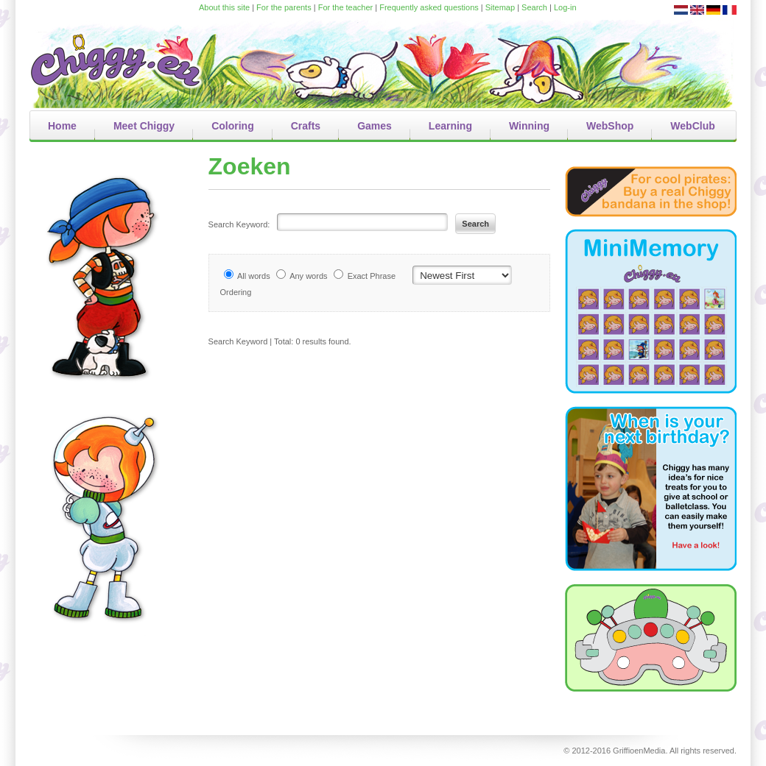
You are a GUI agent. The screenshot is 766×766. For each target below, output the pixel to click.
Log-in (565, 7)
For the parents (284, 7)
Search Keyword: (239, 224)
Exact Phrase (372, 276)
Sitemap (500, 7)
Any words (308, 276)
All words (253, 276)
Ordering (236, 292)
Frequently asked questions (429, 7)
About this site (224, 7)
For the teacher (345, 7)
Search (534, 7)
